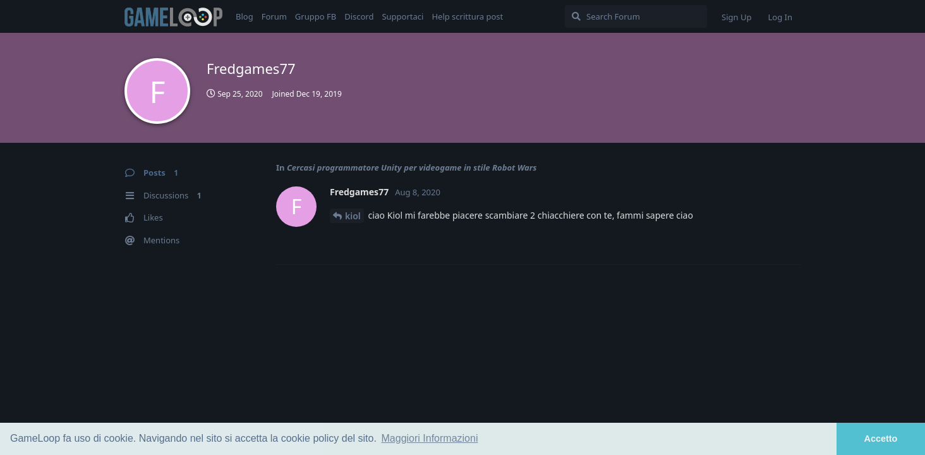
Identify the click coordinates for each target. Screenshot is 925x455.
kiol (353, 216)
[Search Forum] (636, 16)
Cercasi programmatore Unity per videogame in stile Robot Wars (412, 167)
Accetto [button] (881, 439)
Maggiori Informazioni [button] (430, 438)
